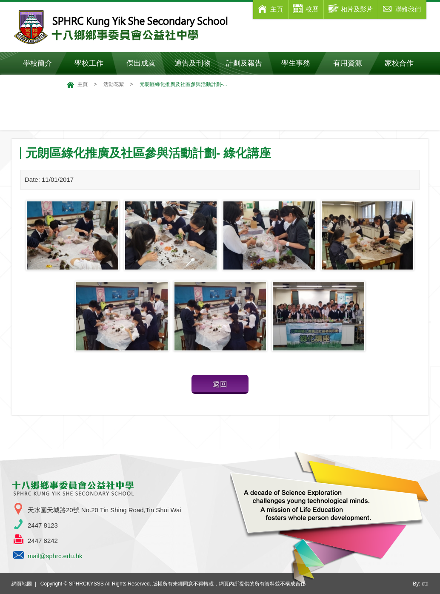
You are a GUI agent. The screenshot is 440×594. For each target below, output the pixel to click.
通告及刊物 (196, 63)
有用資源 (353, 63)
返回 (220, 384)
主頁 (82, 84)
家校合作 (405, 63)
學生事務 (301, 63)
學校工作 (94, 63)
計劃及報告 (244, 63)
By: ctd (421, 584)
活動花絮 (113, 84)
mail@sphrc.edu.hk (55, 556)
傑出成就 (146, 63)
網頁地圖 (21, 584)
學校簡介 (43, 63)
